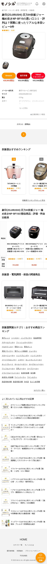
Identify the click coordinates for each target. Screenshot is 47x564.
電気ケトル (19, 347)
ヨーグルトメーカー (36, 364)
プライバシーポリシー (32, 551)
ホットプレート (7, 364)
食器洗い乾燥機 (7, 377)
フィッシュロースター (24, 342)
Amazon (8, 76)
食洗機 (32, 373)
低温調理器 (37, 338)
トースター (15, 338)
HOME (23, 539)
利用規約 (20, 551)
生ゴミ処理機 (35, 382)
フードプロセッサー (9, 360)
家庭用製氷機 (18, 382)
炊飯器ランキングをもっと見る (33, 200)
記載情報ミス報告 (37, 114)
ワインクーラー (20, 377)
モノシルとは (29, 545)
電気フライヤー (7, 351)
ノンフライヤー (26, 338)
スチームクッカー (8, 342)
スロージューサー (8, 356)
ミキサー (21, 360)
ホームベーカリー (21, 364)
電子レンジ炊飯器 (21, 351)
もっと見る (23, 108)
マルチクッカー (7, 347)
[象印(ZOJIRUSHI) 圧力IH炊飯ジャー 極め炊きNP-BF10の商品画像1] (24, 45)
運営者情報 (10, 551)
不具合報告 (23, 556)
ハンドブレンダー (22, 356)
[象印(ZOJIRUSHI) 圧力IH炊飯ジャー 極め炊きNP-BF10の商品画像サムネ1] (5, 65)
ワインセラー (32, 377)
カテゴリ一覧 (17, 545)
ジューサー (33, 351)
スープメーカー (33, 369)
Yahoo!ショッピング (38, 76)
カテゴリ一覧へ (39, 390)
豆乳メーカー (21, 369)
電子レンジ (6, 338)
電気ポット (28, 347)
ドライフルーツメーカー (11, 373)
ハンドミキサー (36, 356)
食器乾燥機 (25, 373)
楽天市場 (23, 76)
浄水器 (26, 382)
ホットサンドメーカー (34, 360)
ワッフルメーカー (8, 369)
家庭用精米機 (7, 382)
